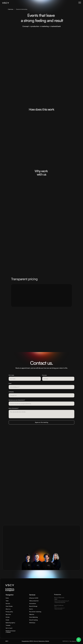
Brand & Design (33, 606)
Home (7, 598)
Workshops (32, 622)
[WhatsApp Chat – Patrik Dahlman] (78, 639)
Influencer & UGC (33, 598)
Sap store (8, 614)
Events (31, 609)
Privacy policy (9, 611)
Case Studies (9, 606)
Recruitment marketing (35, 611)
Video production (34, 600)
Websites (31, 614)
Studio (7, 620)
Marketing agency (10, 622)
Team (7, 600)
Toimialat (8, 625)
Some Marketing (33, 617)
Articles (8, 617)
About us (8, 609)
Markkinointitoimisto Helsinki (11, 631)
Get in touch (9, 628)
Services (8, 603)
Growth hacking (33, 620)
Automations (32, 603)
